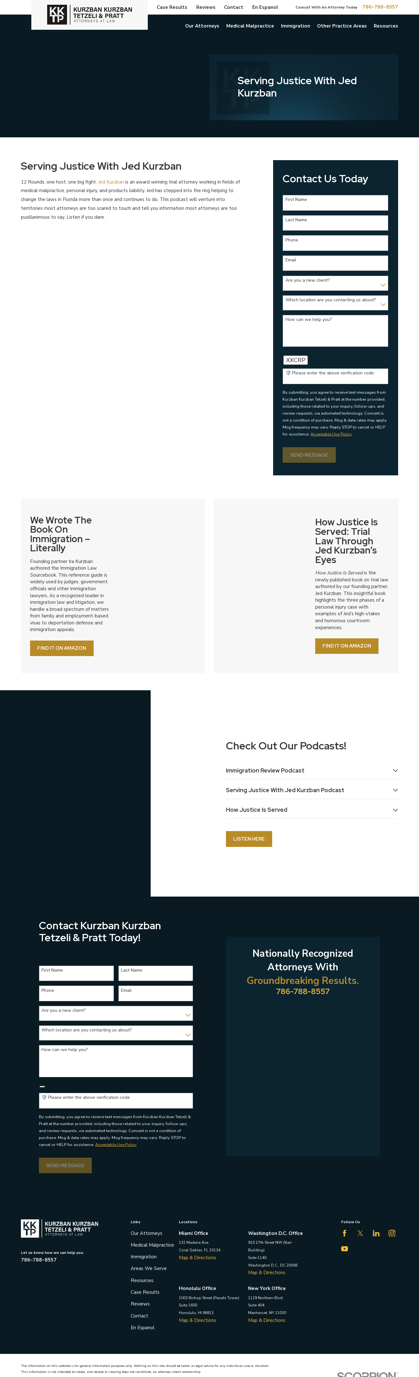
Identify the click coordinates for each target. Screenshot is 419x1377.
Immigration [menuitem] (295, 25)
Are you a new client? (307, 280)
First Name (296, 200)
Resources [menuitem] (386, 25)
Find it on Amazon (66, 648)
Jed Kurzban (111, 181)
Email (290, 260)
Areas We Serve (149, 1203)
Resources (142, 1214)
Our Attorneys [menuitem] (202, 25)
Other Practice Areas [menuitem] (342, 25)
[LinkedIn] (376, 1167)
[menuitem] (29, 1322)
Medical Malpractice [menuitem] (250, 25)
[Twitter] (360, 1167)
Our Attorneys (146, 1167)
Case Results (172, 7)
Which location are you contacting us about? (330, 300)
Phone (291, 240)
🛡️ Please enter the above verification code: (330, 373)
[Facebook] (344, 1167)
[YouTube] (344, 1183)
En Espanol (265, 7)
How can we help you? (308, 319)
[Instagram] (392, 1167)
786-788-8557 (380, 7)
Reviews (206, 7)
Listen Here (244, 806)
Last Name (296, 220)
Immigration (144, 1191)
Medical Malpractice (152, 1179)
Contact (233, 7)
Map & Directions (197, 1192)
